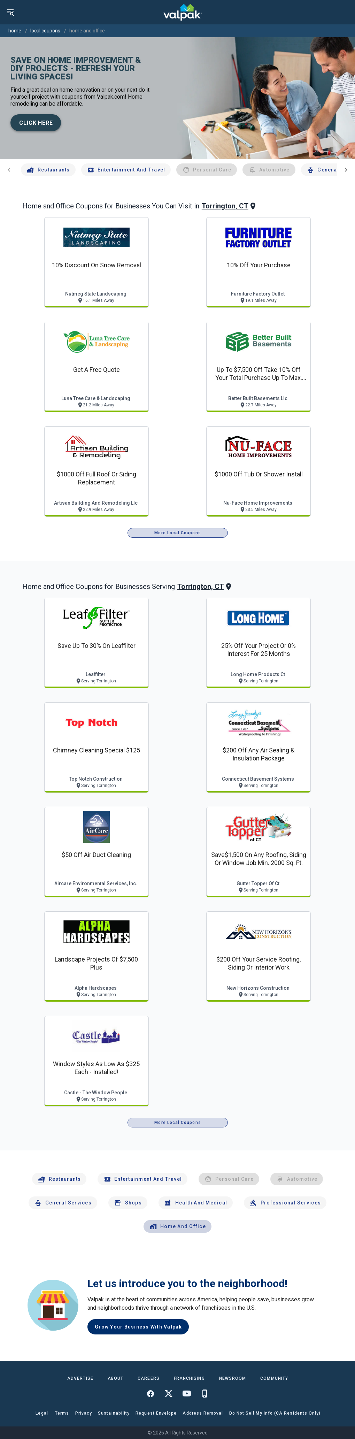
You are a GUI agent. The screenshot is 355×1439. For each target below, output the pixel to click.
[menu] (10, 12)
